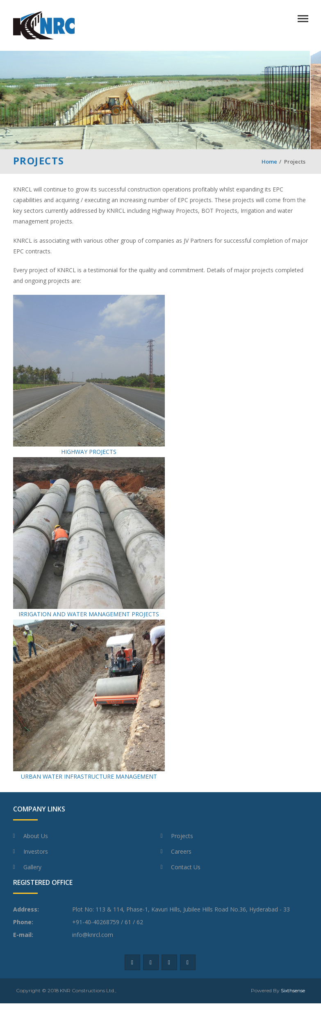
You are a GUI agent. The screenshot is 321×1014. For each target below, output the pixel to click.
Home (269, 161)
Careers (181, 851)
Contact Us (185, 867)
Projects (182, 836)
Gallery (32, 867)
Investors (35, 851)
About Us (35, 836)
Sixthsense (293, 990)
